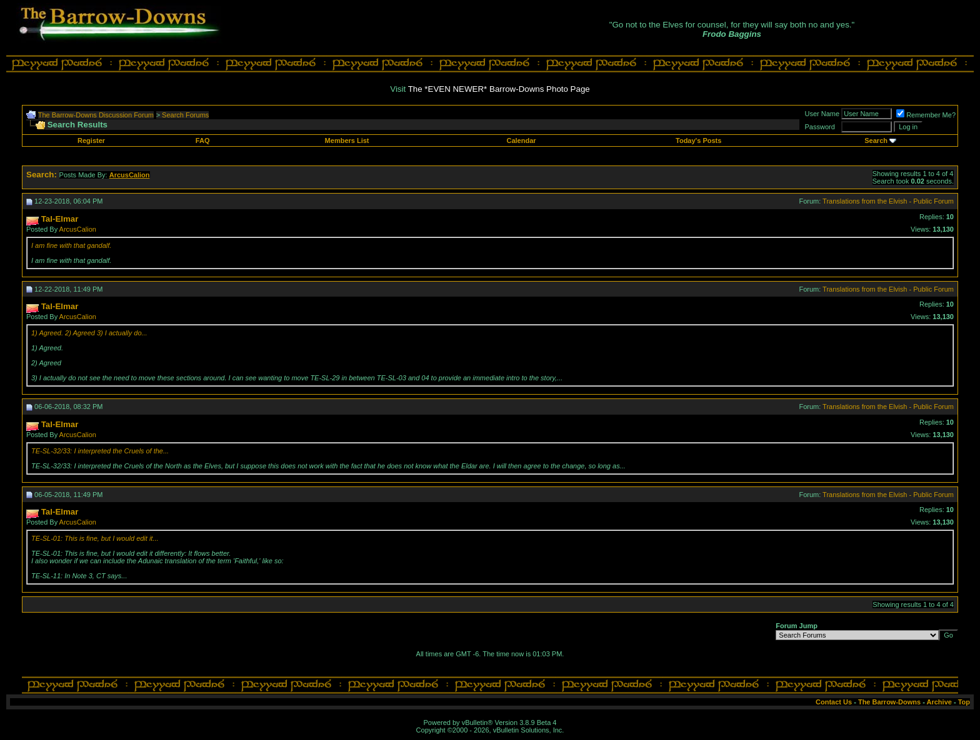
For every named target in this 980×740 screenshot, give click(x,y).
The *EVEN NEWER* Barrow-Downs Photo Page (499, 89)
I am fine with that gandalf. (71, 245)
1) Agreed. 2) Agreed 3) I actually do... (89, 333)
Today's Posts (698, 140)
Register (91, 140)
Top (964, 702)
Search (876, 140)
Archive (939, 702)
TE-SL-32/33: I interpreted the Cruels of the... (100, 451)
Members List (347, 140)
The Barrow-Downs (889, 702)
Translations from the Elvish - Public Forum (888, 201)
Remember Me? (926, 115)
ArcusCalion (77, 229)
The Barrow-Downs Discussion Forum (96, 115)
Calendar (521, 140)
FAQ (203, 140)
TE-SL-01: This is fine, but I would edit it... (95, 538)
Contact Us (834, 702)
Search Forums (185, 115)
